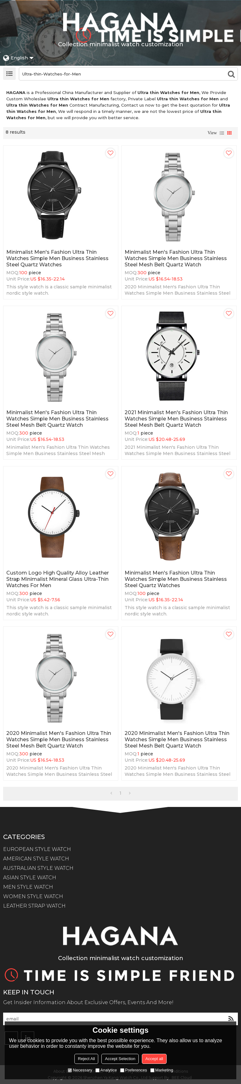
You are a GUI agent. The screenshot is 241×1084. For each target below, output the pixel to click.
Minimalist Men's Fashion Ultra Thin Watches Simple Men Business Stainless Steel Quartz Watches (57, 258)
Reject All (86, 1058)
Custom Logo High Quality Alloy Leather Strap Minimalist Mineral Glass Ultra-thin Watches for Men (57, 579)
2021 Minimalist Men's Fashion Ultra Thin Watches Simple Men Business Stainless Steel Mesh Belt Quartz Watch (176, 418)
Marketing (161, 1070)
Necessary (80, 1070)
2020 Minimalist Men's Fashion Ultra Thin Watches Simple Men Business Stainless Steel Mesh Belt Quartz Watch (58, 739)
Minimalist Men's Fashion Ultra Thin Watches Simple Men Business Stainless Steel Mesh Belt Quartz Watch (176, 258)
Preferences (133, 1070)
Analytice (106, 1070)
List (222, 133)
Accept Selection (120, 1058)
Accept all (154, 1058)
